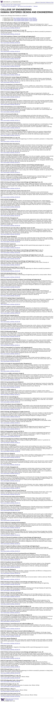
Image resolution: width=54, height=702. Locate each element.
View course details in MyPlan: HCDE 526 (10, 451)
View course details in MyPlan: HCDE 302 (10, 58)
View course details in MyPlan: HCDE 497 (10, 264)
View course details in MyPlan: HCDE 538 (10, 520)
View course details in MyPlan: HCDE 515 (10, 379)
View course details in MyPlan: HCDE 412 (10, 172)
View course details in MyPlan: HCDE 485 (10, 234)
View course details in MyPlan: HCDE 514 (10, 371)
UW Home (3, 4)
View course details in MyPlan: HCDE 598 (10, 673)
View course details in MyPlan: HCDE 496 (10, 258)
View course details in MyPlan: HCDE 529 (10, 457)
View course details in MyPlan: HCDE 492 (10, 241)
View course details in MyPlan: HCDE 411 (10, 162)
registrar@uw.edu (9, 699)
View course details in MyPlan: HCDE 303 (10, 66)
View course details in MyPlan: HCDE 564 (10, 628)
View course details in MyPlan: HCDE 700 (10, 691)
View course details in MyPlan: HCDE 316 (10, 104)
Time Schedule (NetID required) (20, 18)
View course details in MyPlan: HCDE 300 (10, 42)
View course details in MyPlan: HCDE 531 (10, 473)
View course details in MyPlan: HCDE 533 (10, 488)
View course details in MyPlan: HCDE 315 (10, 97)
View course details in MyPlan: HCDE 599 (10, 677)
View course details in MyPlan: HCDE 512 (10, 353)
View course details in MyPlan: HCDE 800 (10, 696)
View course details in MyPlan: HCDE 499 (10, 277)
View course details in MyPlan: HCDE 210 (10, 27)
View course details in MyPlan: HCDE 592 (10, 643)
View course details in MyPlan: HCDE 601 (10, 686)
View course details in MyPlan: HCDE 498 (10, 271)
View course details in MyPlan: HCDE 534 (10, 494)
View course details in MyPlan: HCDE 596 (10, 658)
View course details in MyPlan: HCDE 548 (10, 584)
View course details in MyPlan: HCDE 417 (10, 179)
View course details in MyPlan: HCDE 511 (10, 345)
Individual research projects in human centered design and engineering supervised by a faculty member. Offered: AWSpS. (26, 274)
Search (38, 2)
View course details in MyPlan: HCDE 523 (10, 429)
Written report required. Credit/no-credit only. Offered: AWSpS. (15, 676)
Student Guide (16, 4)
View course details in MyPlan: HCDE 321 (10, 120)
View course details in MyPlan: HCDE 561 (10, 612)
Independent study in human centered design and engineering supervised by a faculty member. (22, 250)
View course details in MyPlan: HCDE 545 (10, 567)
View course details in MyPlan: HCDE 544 (10, 559)
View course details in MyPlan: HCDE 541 (10, 535)
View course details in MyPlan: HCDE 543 (10, 551)
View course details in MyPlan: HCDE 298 (10, 34)
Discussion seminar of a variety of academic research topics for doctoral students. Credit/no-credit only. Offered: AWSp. (26, 577)
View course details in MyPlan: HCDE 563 (10, 621)
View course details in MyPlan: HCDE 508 (10, 321)
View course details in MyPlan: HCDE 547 (10, 579)
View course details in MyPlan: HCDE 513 (10, 361)
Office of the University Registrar (12, 698)
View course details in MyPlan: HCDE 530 (10, 464)
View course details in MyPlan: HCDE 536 (10, 502)
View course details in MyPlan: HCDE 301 (10, 51)
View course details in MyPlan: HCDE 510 (10, 336)
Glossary (34, 6)
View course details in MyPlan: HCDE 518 (10, 401)
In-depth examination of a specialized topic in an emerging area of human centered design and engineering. (25, 582)
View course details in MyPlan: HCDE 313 (10, 89)
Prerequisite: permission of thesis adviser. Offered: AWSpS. (14, 689)
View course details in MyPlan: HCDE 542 (10, 543)
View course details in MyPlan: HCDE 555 (10, 596)
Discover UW (9, 4)
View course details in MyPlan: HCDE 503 (10, 304)
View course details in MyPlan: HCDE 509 (10, 329)
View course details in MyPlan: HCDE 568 (10, 636)
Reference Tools (49, 2)
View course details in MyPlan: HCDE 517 (10, 394)
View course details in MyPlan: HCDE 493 (10, 247)
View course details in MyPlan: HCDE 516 (10, 387)
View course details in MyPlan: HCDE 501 (10, 287)
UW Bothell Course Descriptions (8, 6)
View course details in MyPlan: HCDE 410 (10, 152)
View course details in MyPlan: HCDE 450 (10, 225)
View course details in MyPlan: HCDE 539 (10, 527)
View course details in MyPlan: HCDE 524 (10, 436)
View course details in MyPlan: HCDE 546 (10, 573)
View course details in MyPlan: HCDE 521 (10, 422)
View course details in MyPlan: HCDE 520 (10, 416)
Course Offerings (32, 18)
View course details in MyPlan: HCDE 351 (10, 135)
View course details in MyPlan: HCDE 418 (10, 188)
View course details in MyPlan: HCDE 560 (10, 604)
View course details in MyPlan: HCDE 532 (10, 480)
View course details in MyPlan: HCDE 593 (10, 649)
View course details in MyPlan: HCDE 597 (10, 666)
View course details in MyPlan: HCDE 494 (10, 252)
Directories (42, 2)
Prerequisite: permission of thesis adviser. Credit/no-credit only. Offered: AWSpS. (19, 694)
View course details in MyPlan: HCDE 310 (10, 82)
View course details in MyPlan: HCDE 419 (10, 197)
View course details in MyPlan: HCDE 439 (10, 215)
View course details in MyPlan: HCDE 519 (10, 409)
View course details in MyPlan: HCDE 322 (10, 127)
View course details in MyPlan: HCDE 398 (10, 141)
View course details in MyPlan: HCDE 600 (10, 681)
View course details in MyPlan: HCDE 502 (10, 295)
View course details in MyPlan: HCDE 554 (10, 590)
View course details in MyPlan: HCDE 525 (10, 442)
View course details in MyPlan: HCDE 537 (10, 510)
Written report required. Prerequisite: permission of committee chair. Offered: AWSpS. (20, 684)
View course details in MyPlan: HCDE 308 (10, 74)
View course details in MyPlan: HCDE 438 (10, 207)
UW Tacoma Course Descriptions (24, 6)
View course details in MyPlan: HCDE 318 (10, 111)
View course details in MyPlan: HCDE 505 (10, 313)
